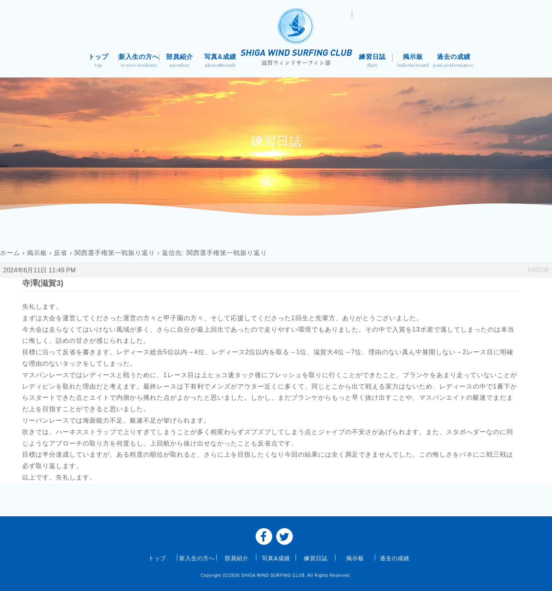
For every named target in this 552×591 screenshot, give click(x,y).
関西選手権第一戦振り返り (114, 252)
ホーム (10, 252)
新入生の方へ (139, 61)
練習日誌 (372, 61)
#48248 (538, 269)
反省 (60, 252)
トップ (98, 61)
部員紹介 (179, 61)
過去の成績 (453, 61)
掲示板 (413, 61)
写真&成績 (220, 61)
